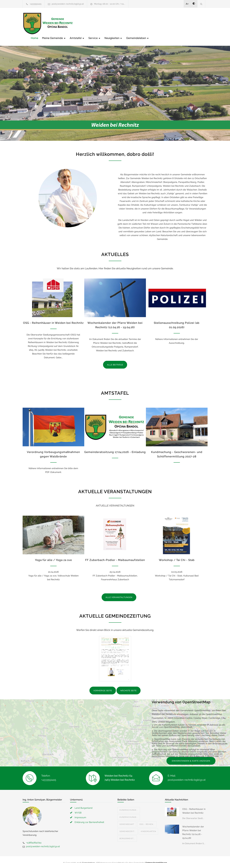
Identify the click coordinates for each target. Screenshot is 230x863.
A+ (187, 4)
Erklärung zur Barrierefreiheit (89, 815)
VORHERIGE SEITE (102, 684)
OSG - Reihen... (146, 818)
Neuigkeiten (164, 23)
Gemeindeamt (127, 818)
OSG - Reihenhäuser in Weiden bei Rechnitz (53, 316)
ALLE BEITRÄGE (115, 358)
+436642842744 (33, 836)
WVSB (78, 806)
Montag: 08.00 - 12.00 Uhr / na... (109, 4)
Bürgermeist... (127, 832)
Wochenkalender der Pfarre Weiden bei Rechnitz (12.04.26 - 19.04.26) (193, 826)
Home (85, 23)
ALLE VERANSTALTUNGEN (119, 591)
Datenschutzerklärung (156, 856)
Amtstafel (127, 23)
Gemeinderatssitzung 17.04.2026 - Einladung (115, 445)
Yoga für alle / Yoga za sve (53, 553)
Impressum (80, 811)
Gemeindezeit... (128, 825)
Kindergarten (148, 825)
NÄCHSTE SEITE (128, 684)
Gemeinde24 (88, 856)
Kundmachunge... (129, 804)
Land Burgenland (83, 801)
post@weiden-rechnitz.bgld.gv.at (68, 4)
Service (145, 23)
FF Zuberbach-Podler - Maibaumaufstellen (115, 553)
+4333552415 (35, 4)
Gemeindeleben (188, 23)
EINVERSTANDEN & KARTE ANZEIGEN (191, 754)
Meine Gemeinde (105, 23)
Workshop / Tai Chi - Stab (177, 553)
